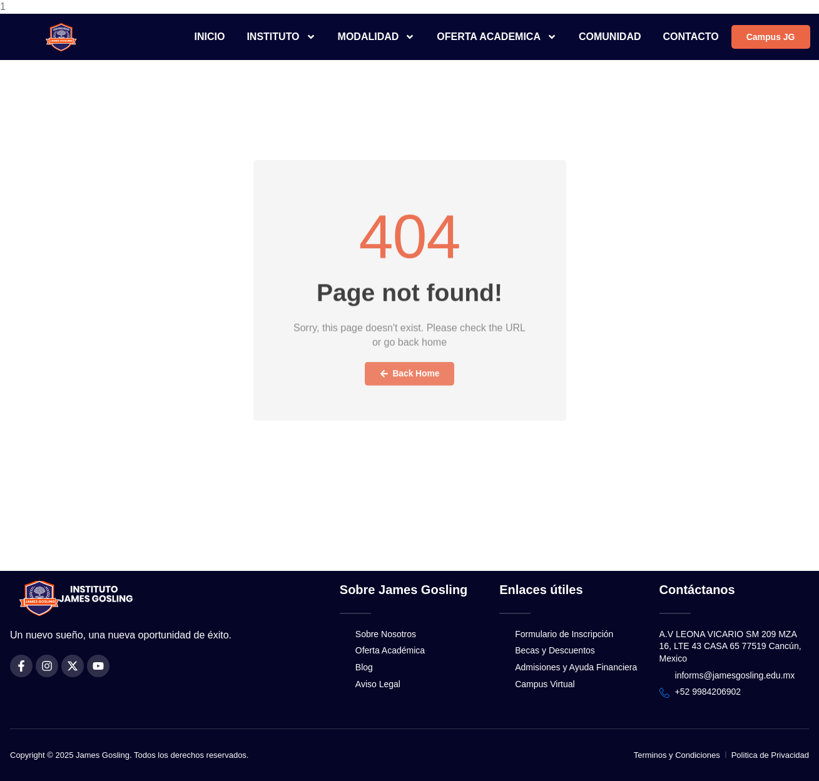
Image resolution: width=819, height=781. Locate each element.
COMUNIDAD (610, 36)
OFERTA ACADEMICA (497, 37)
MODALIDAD (376, 37)
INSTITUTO (281, 37)
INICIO (210, 36)
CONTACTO (691, 36)
